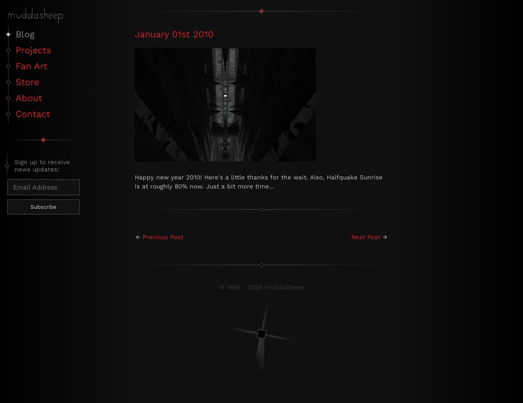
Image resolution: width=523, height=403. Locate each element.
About (29, 98)
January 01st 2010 (174, 34)
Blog (25, 34)
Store (27, 82)
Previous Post (163, 237)
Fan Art (31, 66)
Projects (33, 50)
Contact (33, 114)
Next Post (365, 237)
